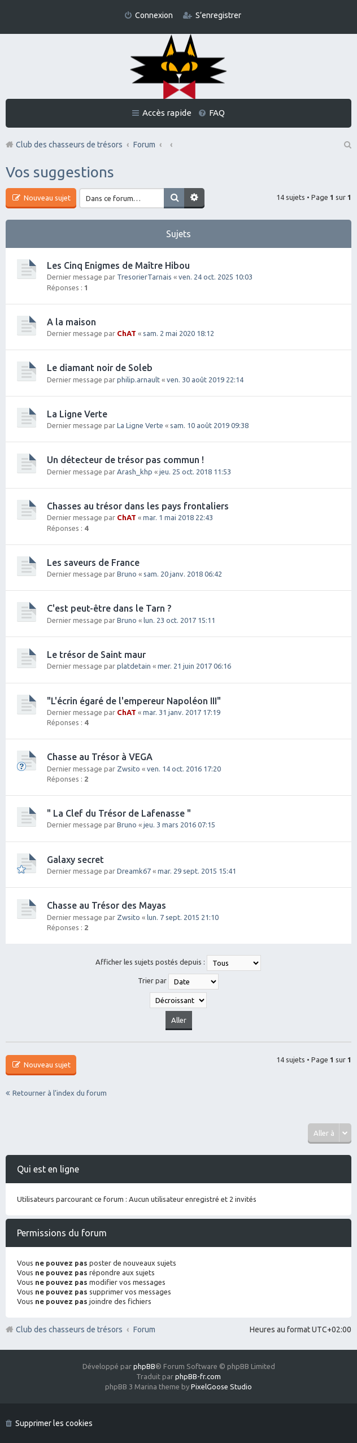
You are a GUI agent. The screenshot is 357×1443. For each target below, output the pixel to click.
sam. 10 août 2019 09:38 (209, 425)
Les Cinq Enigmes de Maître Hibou (118, 265)
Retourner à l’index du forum (59, 1093)
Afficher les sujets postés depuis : (178, 963)
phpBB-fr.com (198, 1376)
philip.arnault (138, 379)
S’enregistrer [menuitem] (218, 15)
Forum (144, 1329)
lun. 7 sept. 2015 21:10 (183, 917)
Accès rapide (166, 112)
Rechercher (174, 198)
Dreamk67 (134, 871)
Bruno (127, 574)
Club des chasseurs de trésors (69, 1329)
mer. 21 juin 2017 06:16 (194, 666)
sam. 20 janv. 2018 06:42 (182, 574)
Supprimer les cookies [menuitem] (54, 1423)
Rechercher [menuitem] (346, 144)
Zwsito (128, 769)
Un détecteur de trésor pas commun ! (125, 460)
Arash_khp (135, 472)
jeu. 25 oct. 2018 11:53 (195, 472)
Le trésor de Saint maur (96, 654)
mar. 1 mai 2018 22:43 (178, 517)
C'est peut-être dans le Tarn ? (109, 608)
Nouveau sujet (46, 198)
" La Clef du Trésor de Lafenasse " (119, 813)
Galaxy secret (75, 860)
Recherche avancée (194, 198)
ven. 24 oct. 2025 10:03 (215, 277)
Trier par (178, 981)
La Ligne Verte (77, 414)
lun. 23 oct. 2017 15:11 (179, 620)
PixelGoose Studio (221, 1386)
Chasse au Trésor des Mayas (106, 905)
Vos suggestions (60, 172)
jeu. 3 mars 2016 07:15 (179, 825)
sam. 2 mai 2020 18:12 (178, 333)
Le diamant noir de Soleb (100, 368)
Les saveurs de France (93, 562)
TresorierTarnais (144, 277)
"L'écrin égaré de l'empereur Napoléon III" (134, 701)
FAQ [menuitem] (217, 112)
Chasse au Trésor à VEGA (100, 757)
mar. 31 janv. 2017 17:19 (181, 712)
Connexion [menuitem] (154, 15)
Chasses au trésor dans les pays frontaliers (138, 506)
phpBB (144, 1366)
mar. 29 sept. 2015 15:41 (197, 871)
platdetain (134, 666)
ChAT (126, 333)
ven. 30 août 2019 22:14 (205, 379)
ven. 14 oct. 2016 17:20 (184, 769)
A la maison (71, 322)
